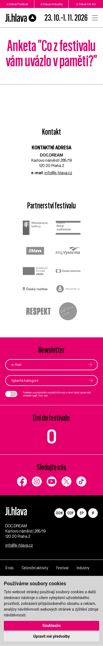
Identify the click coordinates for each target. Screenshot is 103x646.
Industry (82, 569)
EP (82, 513)
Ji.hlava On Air (86, 4)
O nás (9, 569)
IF (93, 513)
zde (45, 395)
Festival (62, 569)
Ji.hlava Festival (17, 4)
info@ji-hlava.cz (58, 173)
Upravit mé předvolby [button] (51, 636)
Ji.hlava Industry (51, 4)
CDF (70, 513)
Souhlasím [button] (51, 625)
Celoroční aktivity (35, 569)
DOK (59, 513)
